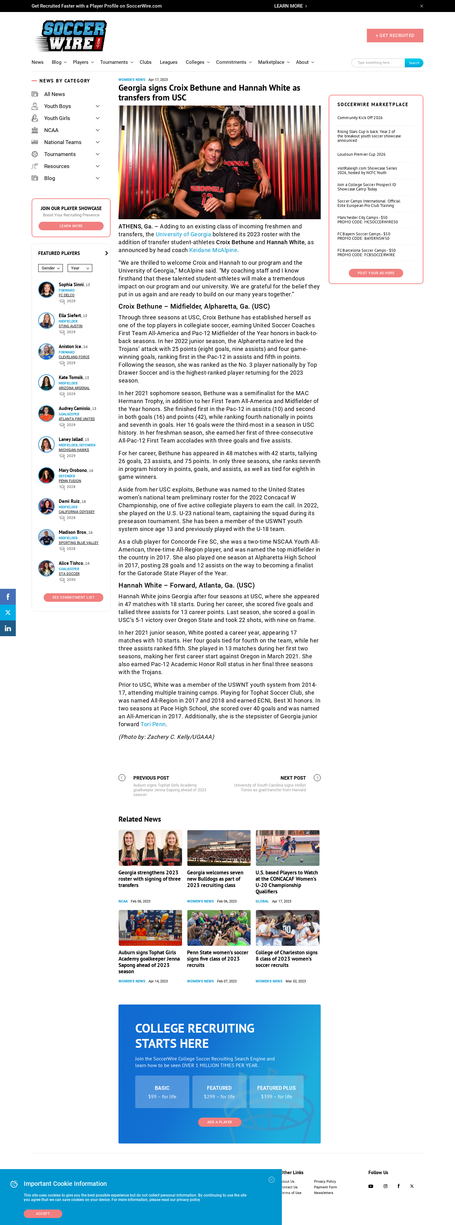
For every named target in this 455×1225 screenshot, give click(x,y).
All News (48, 94)
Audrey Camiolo (75, 408)
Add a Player (219, 1122)
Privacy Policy (325, 1182)
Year (75, 268)
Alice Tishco (71, 563)
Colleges (195, 62)
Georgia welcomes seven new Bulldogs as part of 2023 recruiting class (215, 879)
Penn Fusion (70, 481)
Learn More (71, 226)
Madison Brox (73, 532)
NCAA (45, 130)
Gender (48, 268)
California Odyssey (77, 512)
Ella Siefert (70, 315)
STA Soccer (69, 574)
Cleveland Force (74, 357)
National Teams (57, 142)
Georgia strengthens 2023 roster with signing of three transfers (149, 879)
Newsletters (323, 1193)
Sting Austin (70, 326)
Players (80, 62)
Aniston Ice (70, 346)
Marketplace (271, 62)
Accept (43, 1214)
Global (262, 901)
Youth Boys (51, 106)
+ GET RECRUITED (395, 35)
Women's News (131, 80)
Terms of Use (290, 1193)
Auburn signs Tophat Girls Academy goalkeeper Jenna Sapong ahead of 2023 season (149, 962)
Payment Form (325, 1187)
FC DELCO (67, 295)
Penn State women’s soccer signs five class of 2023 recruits (217, 959)
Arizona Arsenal (74, 388)
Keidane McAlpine (213, 250)
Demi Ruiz (70, 501)
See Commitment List (73, 597)
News (38, 62)
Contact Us (289, 1187)
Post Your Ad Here (376, 273)
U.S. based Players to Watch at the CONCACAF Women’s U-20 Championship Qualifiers (287, 882)
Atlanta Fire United (77, 419)
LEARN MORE (288, 6)
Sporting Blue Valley (79, 543)
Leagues (169, 62)
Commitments (231, 62)
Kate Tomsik (71, 377)
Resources (51, 166)
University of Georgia (183, 234)
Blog (56, 62)
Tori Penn (153, 724)
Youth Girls (51, 118)
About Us (287, 1182)
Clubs (146, 62)
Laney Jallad (71, 439)
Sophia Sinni (72, 284)
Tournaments (114, 62)
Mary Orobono (73, 470)
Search (414, 62)
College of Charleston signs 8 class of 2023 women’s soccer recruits (287, 959)
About (302, 62)
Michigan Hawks (74, 450)
